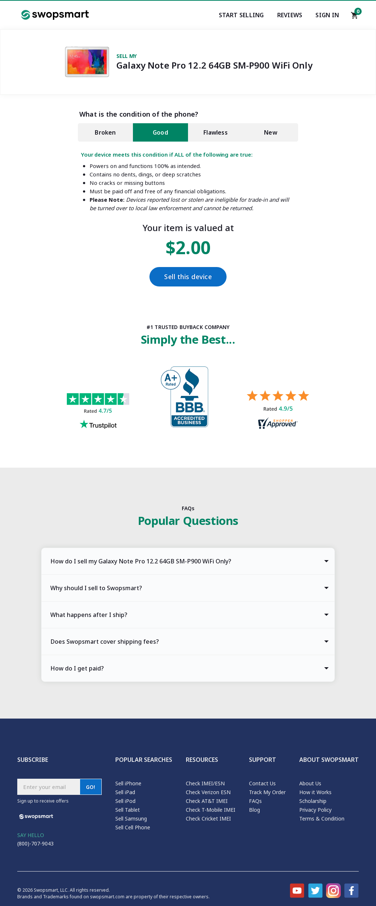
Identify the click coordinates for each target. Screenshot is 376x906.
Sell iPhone (128, 783)
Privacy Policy (315, 810)
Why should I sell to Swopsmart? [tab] (96, 588)
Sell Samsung (131, 818)
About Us (310, 783)
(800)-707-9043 (35, 843)
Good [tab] (160, 132)
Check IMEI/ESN (205, 783)
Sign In (327, 15)
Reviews (290, 15)
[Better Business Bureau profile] (188, 398)
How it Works (315, 792)
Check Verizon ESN (208, 792)
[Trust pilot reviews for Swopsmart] (98, 412)
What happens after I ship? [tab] (88, 614)
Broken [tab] (105, 132)
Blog (254, 810)
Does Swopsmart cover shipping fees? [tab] (104, 641)
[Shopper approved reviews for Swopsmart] (278, 410)
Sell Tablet (127, 810)
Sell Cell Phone (132, 827)
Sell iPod (125, 801)
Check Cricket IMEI (208, 818)
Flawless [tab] (215, 132)
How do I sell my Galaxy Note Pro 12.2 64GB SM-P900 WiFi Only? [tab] (140, 561)
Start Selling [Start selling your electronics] (241, 15)
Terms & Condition (321, 818)
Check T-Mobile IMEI (210, 810)
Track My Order (267, 792)
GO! (90, 787)
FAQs (255, 801)
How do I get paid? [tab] (77, 668)
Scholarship (312, 801)
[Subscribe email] (48, 787)
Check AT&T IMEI (207, 801)
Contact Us (262, 783)
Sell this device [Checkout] (188, 277)
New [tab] (270, 132)
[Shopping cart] (355, 17)
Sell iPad (125, 792)
